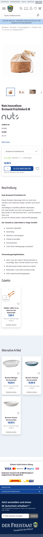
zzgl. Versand (20, 172)
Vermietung (30, 2)
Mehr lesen (6, 142)
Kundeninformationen (21, 491)
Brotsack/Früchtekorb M (15, 151)
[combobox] (21, 15)
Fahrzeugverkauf (15, 2)
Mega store (38, 2)
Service (24, 2)
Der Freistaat (5, 2)
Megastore (21, 487)
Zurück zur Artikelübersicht (12, 29)
